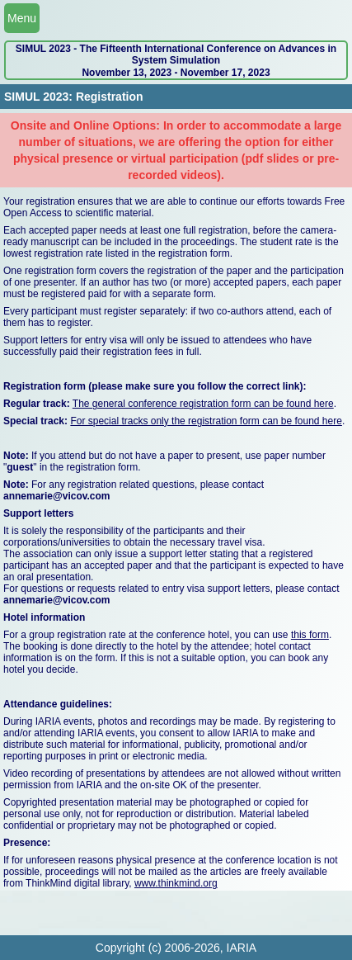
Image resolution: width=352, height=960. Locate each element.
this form (310, 635)
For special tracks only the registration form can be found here (206, 421)
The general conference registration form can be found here (203, 403)
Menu (21, 18)
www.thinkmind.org (176, 883)
